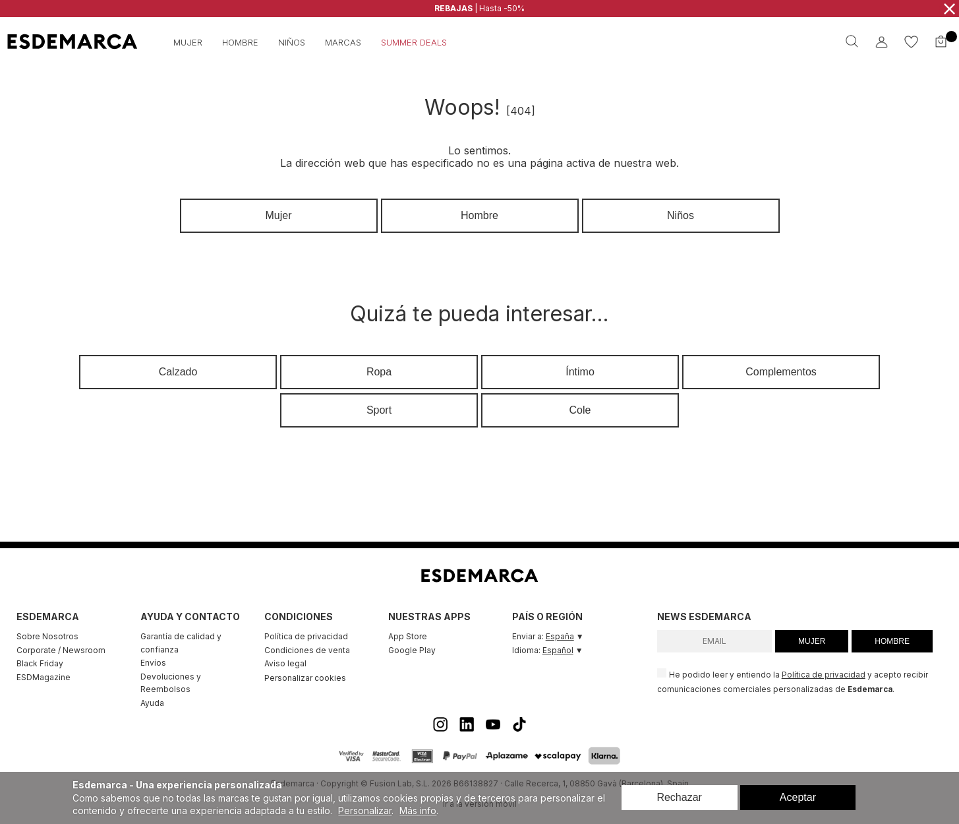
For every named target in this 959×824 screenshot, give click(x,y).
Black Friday (39, 663)
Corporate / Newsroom (60, 650)
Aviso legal (285, 663)
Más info (417, 810)
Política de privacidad (306, 636)
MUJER (811, 641)
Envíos (153, 663)
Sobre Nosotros (47, 636)
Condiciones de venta (307, 650)
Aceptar (798, 797)
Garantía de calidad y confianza (180, 642)
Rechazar (678, 797)
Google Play (412, 650)
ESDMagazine (43, 677)
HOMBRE (892, 641)
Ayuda (152, 703)
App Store (407, 636)
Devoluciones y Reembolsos (170, 683)
